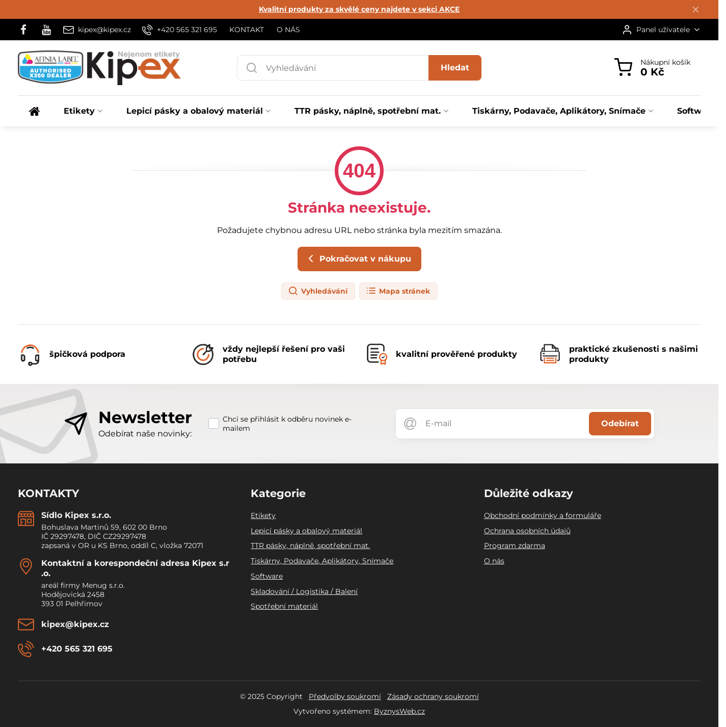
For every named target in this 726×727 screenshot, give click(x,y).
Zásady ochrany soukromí (433, 696)
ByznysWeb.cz (399, 711)
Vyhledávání (317, 291)
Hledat (455, 67)
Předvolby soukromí (345, 696)
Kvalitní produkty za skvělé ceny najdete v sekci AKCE (359, 9)
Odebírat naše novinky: (145, 433)
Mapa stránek (398, 291)
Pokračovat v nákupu (358, 258)
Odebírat (620, 423)
